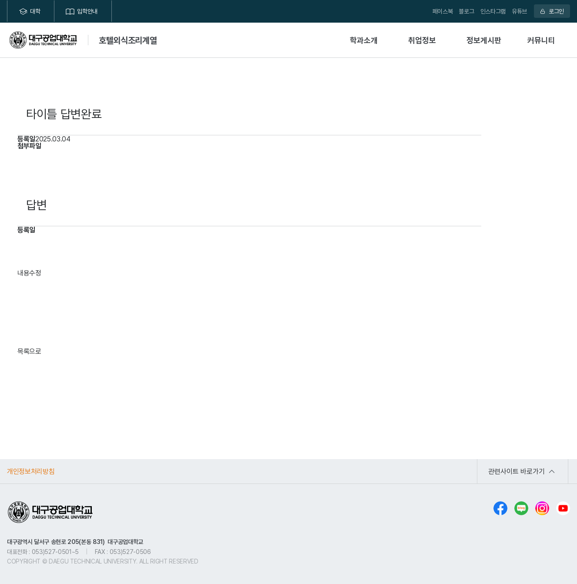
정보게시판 (483, 40)
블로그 (466, 11)
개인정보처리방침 (30, 471)
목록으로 (29, 351)
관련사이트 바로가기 (516, 471)
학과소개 (364, 40)
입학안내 (87, 11)
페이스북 (443, 11)
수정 (35, 273)
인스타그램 (493, 11)
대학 (35, 11)
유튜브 (519, 11)
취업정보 (422, 40)
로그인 (556, 11)
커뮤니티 (541, 40)
